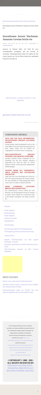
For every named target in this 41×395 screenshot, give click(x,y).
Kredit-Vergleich (9, 210)
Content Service (9, 235)
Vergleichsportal (27, 347)
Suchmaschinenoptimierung (24, 350)
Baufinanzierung (9, 213)
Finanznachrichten (12, 21)
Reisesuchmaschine (24, 345)
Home (4, 21)
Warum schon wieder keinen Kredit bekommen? (17, 281)
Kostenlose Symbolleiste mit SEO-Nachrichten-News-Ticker (21, 245)
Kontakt (28, 355)
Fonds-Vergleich (9, 215)
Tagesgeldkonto (9, 221)
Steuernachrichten (14, 350)
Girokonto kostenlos (10, 218)
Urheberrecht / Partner (21, 355)
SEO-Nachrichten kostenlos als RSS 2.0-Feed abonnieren (21, 250)
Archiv (21, 21)
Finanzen (7, 206)
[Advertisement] (12, 264)
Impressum (13, 355)
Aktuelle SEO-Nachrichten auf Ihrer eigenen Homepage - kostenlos (21, 241)
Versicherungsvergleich (20, 352)
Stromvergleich (20, 347)
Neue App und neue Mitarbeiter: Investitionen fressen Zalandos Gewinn (20, 140)
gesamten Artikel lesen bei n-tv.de (16, 115)
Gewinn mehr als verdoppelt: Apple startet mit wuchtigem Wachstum (20, 172)
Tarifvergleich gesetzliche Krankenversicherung (19, 231)
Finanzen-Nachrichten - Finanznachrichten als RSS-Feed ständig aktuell (20, 368)
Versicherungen (9, 225)
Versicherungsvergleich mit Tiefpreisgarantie (18, 229)
